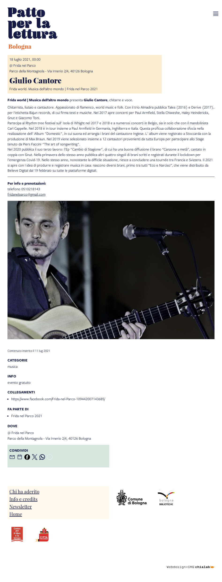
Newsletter (20, 506)
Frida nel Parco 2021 (26, 415)
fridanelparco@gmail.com (26, 194)
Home (15, 514)
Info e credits (23, 499)
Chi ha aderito (24, 491)
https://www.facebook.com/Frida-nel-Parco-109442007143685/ (58, 398)
